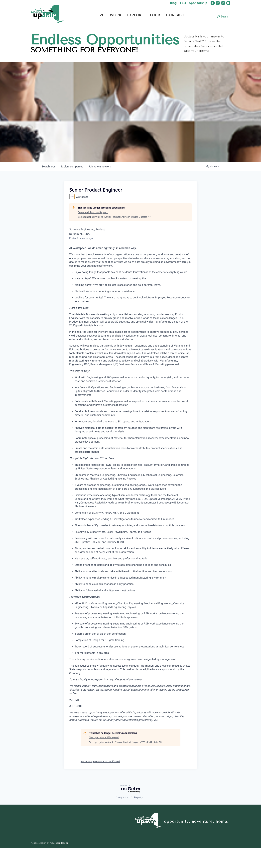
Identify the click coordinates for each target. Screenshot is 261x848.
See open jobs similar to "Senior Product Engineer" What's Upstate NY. (114, 216)
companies (72, 166)
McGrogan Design (59, 843)
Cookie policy (136, 797)
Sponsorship (198, 3)
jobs (48, 166)
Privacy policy (122, 797)
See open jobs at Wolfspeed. (93, 212)
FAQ (183, 3)
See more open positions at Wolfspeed (100, 761)
